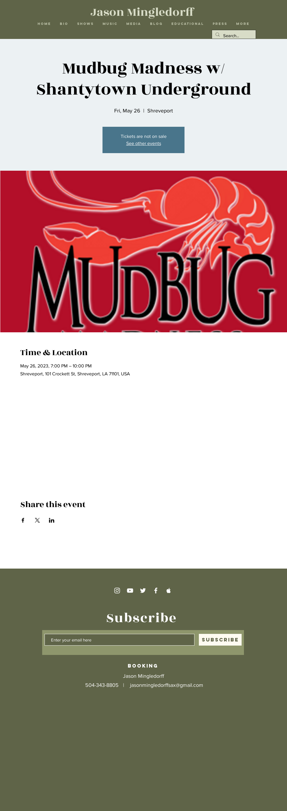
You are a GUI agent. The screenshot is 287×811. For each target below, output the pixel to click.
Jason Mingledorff (142, 12)
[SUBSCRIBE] (220, 640)
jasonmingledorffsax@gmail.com (166, 685)
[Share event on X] (37, 520)
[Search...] (233, 35)
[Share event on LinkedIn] (51, 520)
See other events (143, 143)
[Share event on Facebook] (23, 520)
